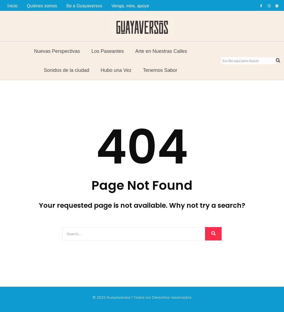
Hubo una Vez (116, 70)
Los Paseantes (107, 51)
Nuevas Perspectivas (57, 51)
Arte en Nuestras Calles (161, 51)
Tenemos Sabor (160, 70)
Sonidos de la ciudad (66, 70)
